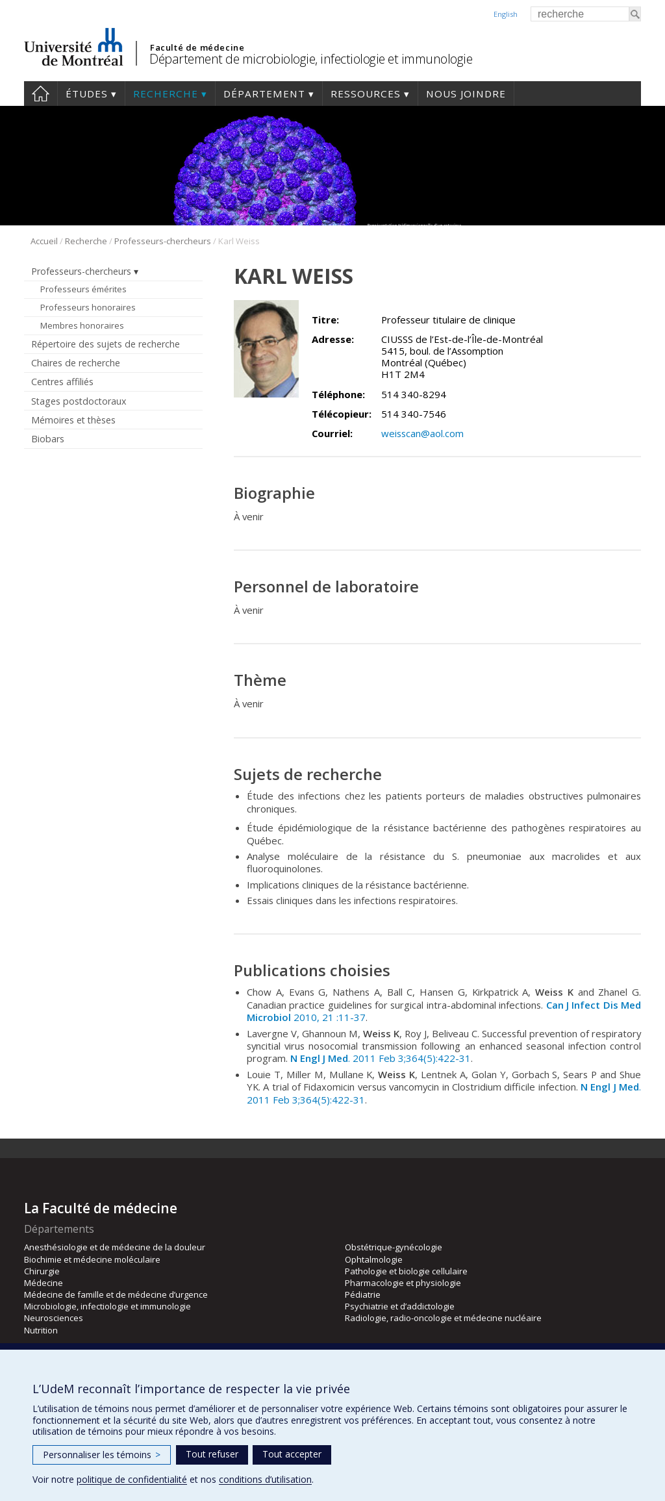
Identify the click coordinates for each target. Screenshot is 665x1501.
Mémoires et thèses (73, 420)
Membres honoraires (82, 325)
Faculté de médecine (197, 47)
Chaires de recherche (75, 363)
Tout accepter (291, 1454)
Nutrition (41, 1330)
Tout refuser (212, 1454)
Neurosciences (53, 1318)
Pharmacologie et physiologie (403, 1283)
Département (264, 93)
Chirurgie (42, 1271)
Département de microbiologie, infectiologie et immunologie (310, 59)
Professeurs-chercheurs (162, 241)
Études (87, 93)
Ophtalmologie (374, 1259)
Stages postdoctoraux (78, 401)
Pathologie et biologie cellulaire (406, 1271)
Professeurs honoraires (88, 307)
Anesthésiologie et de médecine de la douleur (114, 1247)
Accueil (40, 93)
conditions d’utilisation (265, 1479)
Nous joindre (466, 93)
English (506, 14)
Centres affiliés (62, 381)
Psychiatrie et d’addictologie (400, 1306)
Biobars (47, 439)
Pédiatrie (363, 1294)
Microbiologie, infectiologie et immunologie (107, 1306)
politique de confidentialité (132, 1479)
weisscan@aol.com (422, 433)
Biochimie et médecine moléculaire (92, 1259)
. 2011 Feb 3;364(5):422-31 (380, 1058)
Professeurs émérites (83, 289)
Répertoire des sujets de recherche (105, 344)
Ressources (366, 93)
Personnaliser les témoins (101, 1454)
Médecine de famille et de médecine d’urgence (116, 1294)
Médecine (43, 1283)
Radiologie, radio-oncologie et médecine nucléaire (443, 1318)
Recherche (165, 93)
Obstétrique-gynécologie (393, 1247)
